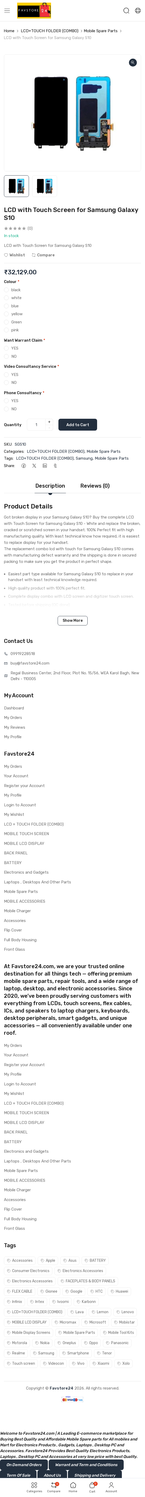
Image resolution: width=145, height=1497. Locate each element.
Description (50, 486)
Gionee (48, 1291)
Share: (9, 465)
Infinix (14, 1302)
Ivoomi (60, 1302)
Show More (73, 620)
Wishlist (14, 255)
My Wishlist (14, 814)
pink (15, 330)
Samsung (84, 458)
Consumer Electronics (28, 1271)
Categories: (14, 451)
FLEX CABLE (19, 1291)
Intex (37, 1302)
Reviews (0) (95, 486)
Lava (77, 1312)
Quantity (13, 424)
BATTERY (13, 862)
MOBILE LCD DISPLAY (24, 843)
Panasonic (117, 1343)
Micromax (65, 1322)
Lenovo (125, 1312)
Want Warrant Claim (24, 340)
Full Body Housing (20, 940)
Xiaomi (100, 1363)
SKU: (8, 444)
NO (14, 356)
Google (73, 1291)
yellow (17, 314)
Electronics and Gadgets (26, 872)
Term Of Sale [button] (18, 1475)
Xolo (123, 1363)
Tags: (9, 458)
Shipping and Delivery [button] (95, 1475)
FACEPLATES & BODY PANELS (88, 1281)
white (16, 297)
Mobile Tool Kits (118, 1332)
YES (14, 348)
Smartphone (75, 1353)
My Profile (13, 737)
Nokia (42, 1343)
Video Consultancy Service (31, 366)
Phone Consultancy (24, 392)
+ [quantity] (49, 422)
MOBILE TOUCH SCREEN (26, 833)
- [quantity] (49, 427)
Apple (48, 1260)
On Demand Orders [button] (24, 1464)
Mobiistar (124, 1322)
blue (15, 306)
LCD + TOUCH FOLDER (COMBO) (34, 824)
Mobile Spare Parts (101, 31)
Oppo (91, 1343)
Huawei (119, 1291)
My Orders (13, 717)
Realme (16, 1353)
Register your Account (24, 785)
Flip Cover (13, 930)
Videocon (53, 1363)
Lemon (100, 1312)
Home (9, 31)
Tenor (104, 1353)
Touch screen (21, 1363)
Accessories (15, 920)
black (16, 290)
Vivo (78, 1363)
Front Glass (14, 949)
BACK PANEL (16, 853)
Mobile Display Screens (28, 1332)
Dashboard (14, 708)
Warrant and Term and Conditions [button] (86, 1464)
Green (16, 322)
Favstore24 (61, 1388)
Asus (70, 1260)
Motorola (17, 1343)
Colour (11, 281)
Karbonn (86, 1302)
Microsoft (95, 1322)
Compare (43, 255)
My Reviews (14, 727)
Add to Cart (77, 424)
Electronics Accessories (80, 1271)
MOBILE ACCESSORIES (24, 901)
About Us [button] (52, 1475)
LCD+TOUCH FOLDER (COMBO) (49, 31)
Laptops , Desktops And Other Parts (37, 882)
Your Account (16, 776)
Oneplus (66, 1343)
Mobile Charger (17, 910)
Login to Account (20, 805)
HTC (96, 1291)
